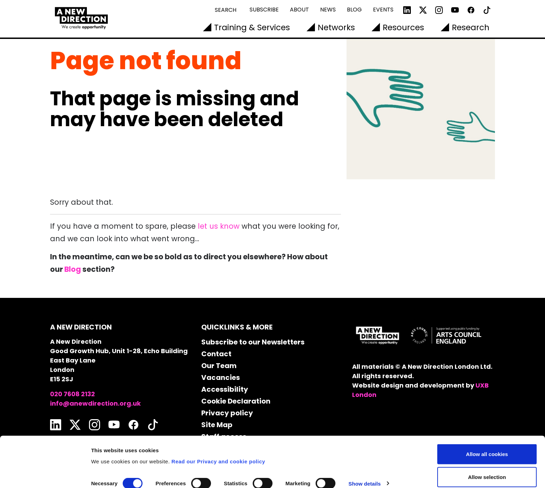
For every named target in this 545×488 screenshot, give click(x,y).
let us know (218, 226)
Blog (354, 10)
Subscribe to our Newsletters (252, 342)
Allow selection (487, 447)
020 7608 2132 (72, 394)
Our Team (219, 366)
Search (225, 10)
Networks (336, 27)
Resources (403, 27)
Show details (365, 453)
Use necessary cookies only (487, 469)
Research (470, 27)
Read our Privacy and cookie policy (218, 431)
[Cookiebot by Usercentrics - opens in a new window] (45, 474)
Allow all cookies (487, 424)
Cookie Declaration (235, 401)
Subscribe (264, 10)
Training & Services (252, 27)
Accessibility (224, 389)
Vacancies (220, 377)
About (299, 10)
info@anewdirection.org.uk (95, 403)
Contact (216, 354)
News (328, 10)
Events (383, 10)
